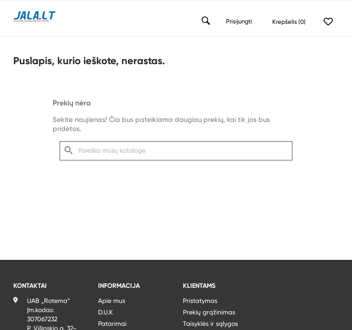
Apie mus (111, 301)
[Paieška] (176, 150)
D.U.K (105, 312)
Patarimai (112, 324)
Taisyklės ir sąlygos (210, 324)
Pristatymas (200, 301)
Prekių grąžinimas (209, 312)
